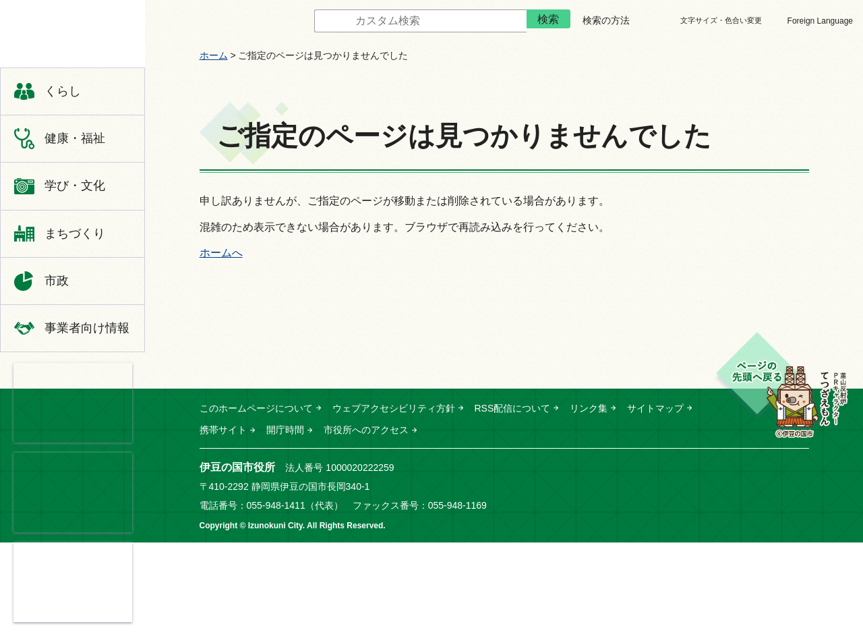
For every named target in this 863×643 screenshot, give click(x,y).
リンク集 (588, 408)
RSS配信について (513, 408)
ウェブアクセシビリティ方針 (393, 408)
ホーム (214, 55)
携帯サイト (223, 429)
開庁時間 (285, 429)
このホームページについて (256, 408)
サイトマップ (655, 408)
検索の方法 (606, 20)
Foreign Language (820, 21)
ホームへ (221, 252)
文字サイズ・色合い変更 (721, 20)
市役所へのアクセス (366, 429)
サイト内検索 (303, 21)
